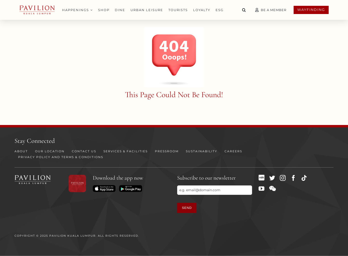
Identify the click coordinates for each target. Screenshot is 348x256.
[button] (244, 10)
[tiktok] (304, 178)
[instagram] (283, 178)
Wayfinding (311, 9)
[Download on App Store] (104, 187)
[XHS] (261, 178)
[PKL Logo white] (32, 176)
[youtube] (261, 188)
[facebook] (293, 178)
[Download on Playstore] (130, 187)
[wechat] (272, 188)
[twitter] (272, 178)
